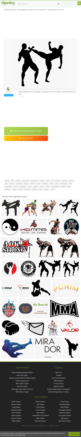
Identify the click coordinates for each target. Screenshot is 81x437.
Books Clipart (16, 404)
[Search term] (38, 3)
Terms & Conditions (59, 378)
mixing (7, 180)
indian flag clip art (22, 381)
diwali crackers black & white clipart (22, 378)
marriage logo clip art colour (22, 389)
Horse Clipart (40, 410)
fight (69, 186)
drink (40, 189)
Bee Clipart (40, 413)
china (52, 189)
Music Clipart (16, 415)
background (34, 180)
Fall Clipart (40, 404)
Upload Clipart (59, 386)
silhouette (27, 189)
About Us (58, 372)
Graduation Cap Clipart (40, 415)
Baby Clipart (16, 421)
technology (25, 180)
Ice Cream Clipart (65, 415)
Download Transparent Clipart (26, 131)
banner (42, 186)
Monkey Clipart (64, 413)
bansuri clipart (22, 386)
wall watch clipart (22, 392)
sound (14, 189)
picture (36, 186)
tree (57, 183)
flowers (32, 183)
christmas (19, 183)
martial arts (64, 183)
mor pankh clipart (22, 383)
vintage (12, 183)
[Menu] (79, 3)
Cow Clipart (65, 402)
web (12, 180)
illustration (23, 186)
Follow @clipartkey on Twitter (58, 392)
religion (47, 189)
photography (55, 186)
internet (42, 180)
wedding (44, 183)
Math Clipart (16, 402)
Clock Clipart (40, 407)
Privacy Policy (59, 383)
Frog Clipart (16, 407)
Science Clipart (16, 418)
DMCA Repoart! (26, 138)
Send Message (9, 95)
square (26, 183)
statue (20, 189)
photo (38, 183)
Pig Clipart (64, 418)
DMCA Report (59, 381)
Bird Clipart (65, 407)
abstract (57, 180)
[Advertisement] (40, 25)
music (47, 186)
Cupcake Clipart (16, 410)
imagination (8, 186)
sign (6, 183)
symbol (18, 180)
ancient (63, 186)
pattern (72, 180)
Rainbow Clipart (40, 421)
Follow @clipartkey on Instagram (58, 389)
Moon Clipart (40, 402)
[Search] (59, 4)
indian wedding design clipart (22, 372)
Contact (58, 375)
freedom (64, 180)
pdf (52, 180)
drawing (34, 189)
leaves (51, 183)
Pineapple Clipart (65, 410)
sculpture (7, 189)
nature (16, 186)
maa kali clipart (22, 375)
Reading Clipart (64, 404)
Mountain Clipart (65, 421)
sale (48, 180)
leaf (70, 183)
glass (29, 186)
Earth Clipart (16, 413)
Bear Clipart (40, 418)
